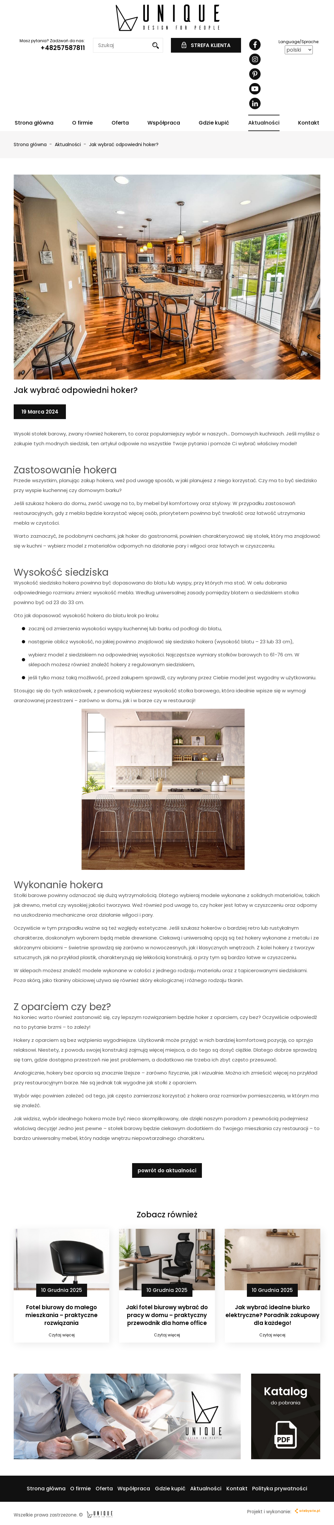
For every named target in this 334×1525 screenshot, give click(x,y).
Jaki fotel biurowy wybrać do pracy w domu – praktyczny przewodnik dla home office (167, 1315)
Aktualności (264, 123)
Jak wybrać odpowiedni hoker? (124, 144)
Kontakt (308, 123)
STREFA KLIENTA (206, 45)
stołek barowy (125, 1128)
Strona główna (34, 123)
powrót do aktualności (167, 1170)
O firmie (82, 123)
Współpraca (163, 123)
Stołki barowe (30, 895)
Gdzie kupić (214, 123)
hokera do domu (66, 503)
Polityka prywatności (279, 1488)
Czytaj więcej (62, 1335)
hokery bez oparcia (70, 1072)
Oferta (120, 123)
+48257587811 (62, 47)
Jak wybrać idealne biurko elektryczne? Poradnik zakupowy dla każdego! (272, 1315)
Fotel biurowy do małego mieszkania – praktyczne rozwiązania (61, 1315)
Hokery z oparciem (36, 1040)
